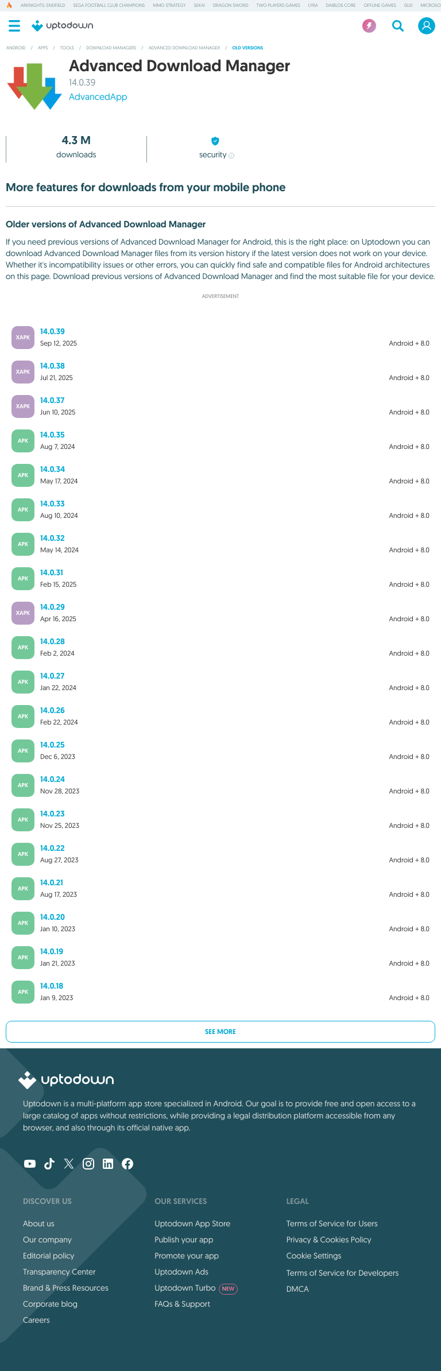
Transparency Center (59, 1272)
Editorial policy (48, 1255)
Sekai (199, 6)
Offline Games (379, 6)
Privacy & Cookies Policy (329, 1239)
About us (39, 1223)
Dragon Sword (231, 6)
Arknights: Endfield (43, 6)
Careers (36, 1320)
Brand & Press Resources (66, 1288)
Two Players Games (278, 6)
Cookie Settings (314, 1255)
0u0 (408, 6)
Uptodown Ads (181, 1272)
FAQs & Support (182, 1304)
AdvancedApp (98, 97)
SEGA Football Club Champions (109, 6)
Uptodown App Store (192, 1223)
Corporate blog (50, 1304)
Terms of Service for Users (332, 1223)
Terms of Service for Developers (343, 1273)
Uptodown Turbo (196, 1288)
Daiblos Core (341, 6)
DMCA (298, 1289)
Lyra (313, 6)
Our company (47, 1239)
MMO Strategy (169, 6)
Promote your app (186, 1255)
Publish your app (183, 1239)
